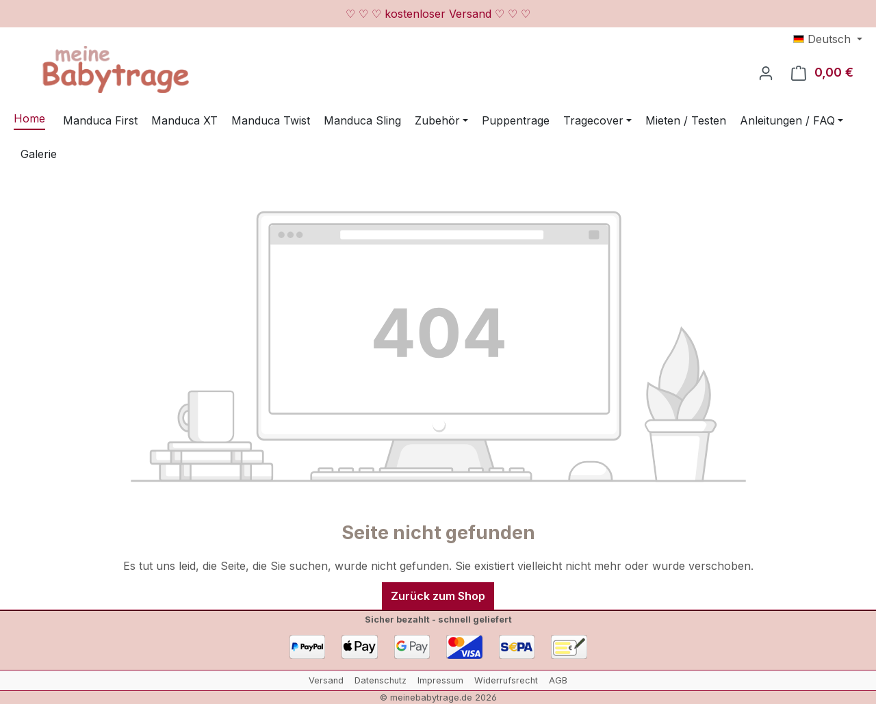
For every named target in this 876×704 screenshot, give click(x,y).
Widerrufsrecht (506, 680)
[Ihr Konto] (765, 72)
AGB (558, 680)
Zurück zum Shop (438, 596)
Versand (326, 680)
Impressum (440, 680)
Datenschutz (381, 680)
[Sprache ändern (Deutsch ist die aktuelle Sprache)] (827, 39)
